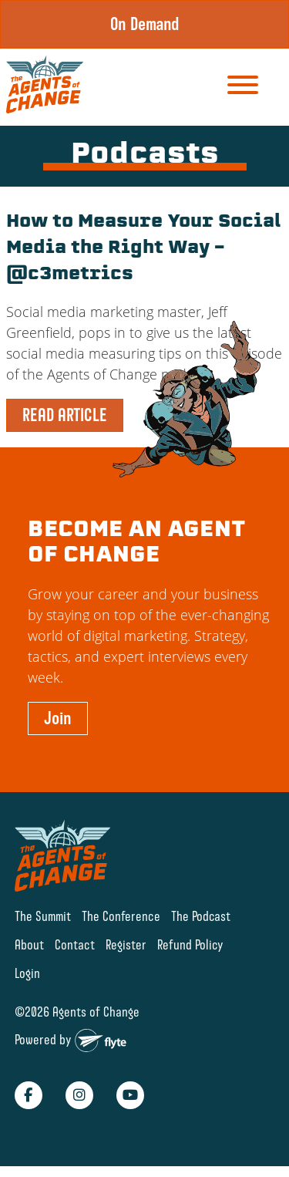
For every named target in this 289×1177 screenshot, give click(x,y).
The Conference (121, 916)
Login (27, 973)
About (29, 944)
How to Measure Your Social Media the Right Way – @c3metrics (143, 249)
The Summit (43, 916)
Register (126, 944)
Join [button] (58, 718)
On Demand (145, 24)
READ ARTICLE (64, 415)
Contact (75, 944)
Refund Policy (190, 944)
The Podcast (200, 916)
